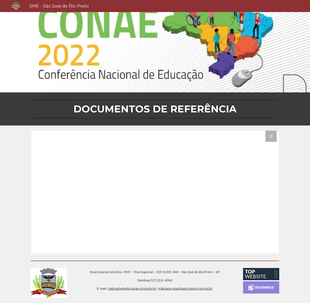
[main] (155, 109)
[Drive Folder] (155, 192)
